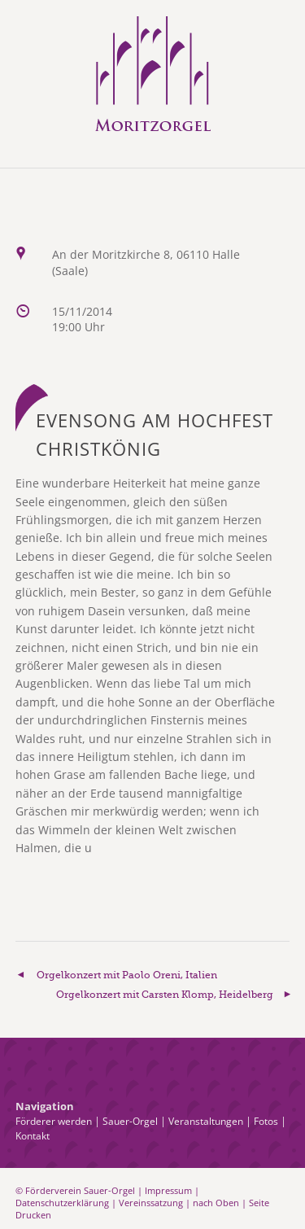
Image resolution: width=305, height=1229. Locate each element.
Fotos (266, 1121)
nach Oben (216, 1202)
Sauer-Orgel (130, 1121)
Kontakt (32, 1136)
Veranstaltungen (205, 1121)
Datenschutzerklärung (62, 1202)
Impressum (168, 1190)
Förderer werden (53, 1121)
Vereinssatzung (151, 1202)
